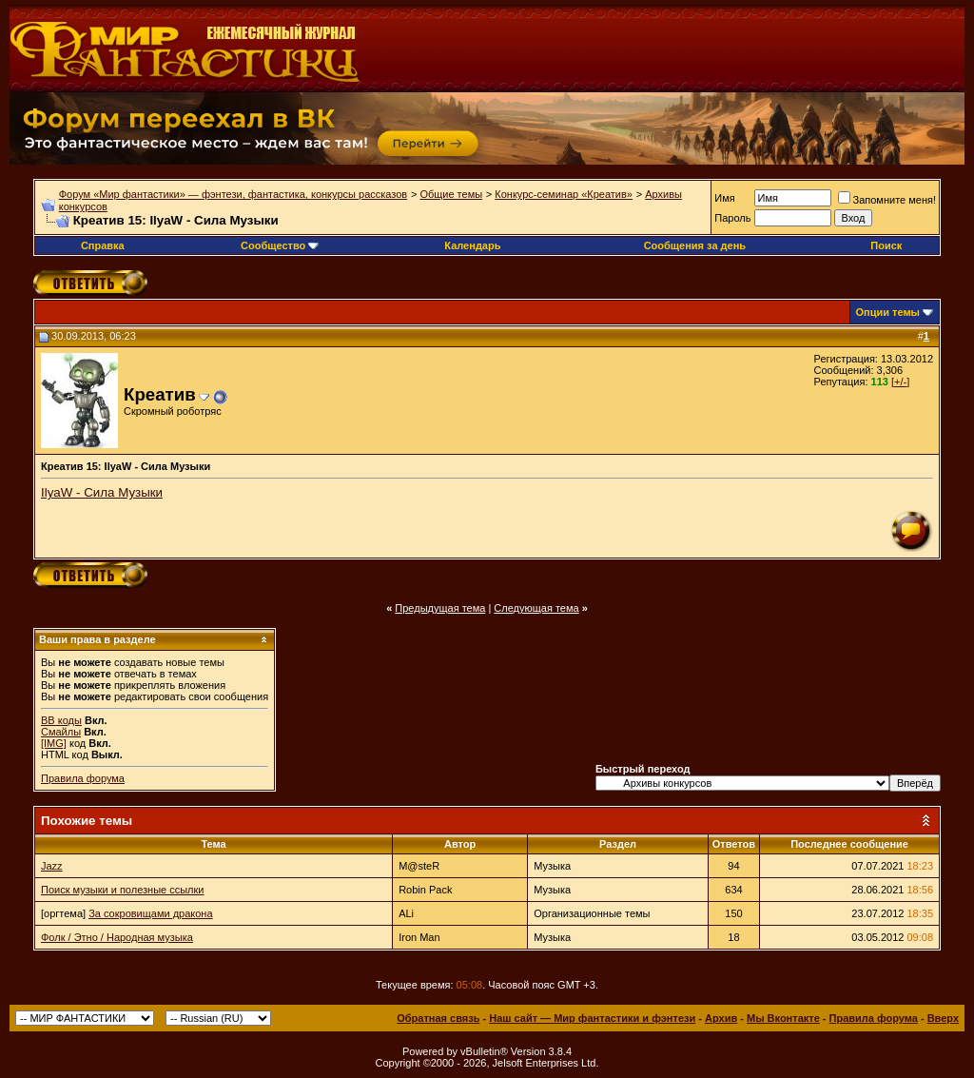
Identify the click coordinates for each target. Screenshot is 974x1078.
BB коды (61, 720)
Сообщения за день (695, 245)
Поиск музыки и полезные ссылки (123, 889)
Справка (103, 245)
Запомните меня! (887, 200)
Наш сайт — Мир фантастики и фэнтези (592, 1018)
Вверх (943, 1018)
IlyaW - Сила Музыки (102, 492)
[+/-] (900, 381)
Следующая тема (536, 608)
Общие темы (450, 194)
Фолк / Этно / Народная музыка (117, 937)
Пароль (732, 218)
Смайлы (61, 731)
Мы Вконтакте (783, 1018)
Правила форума (83, 778)
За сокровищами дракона (150, 913)
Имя (724, 198)
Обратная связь (438, 1018)
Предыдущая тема (440, 608)
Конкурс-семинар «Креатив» (564, 194)
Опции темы (888, 312)
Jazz (52, 866)
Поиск (886, 245)
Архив (721, 1018)
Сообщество (280, 245)
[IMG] (54, 743)
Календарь (472, 245)
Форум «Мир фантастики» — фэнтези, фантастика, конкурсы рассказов (233, 194)
